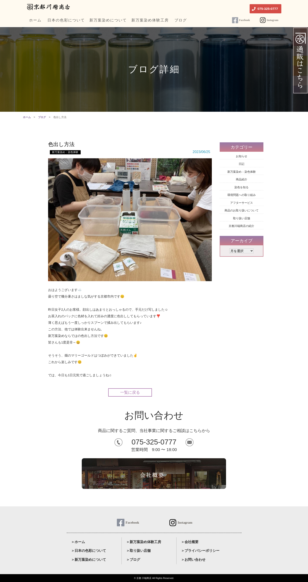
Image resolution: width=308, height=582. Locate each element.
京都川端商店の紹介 (241, 226)
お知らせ (241, 156)
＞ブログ (133, 559)
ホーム (27, 117)
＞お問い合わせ (193, 559)
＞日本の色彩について (88, 550)
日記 (241, 164)
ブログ (42, 117)
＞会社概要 (189, 542)
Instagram (272, 20)
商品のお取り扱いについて (241, 210)
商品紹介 (241, 179)
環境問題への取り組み (241, 195)
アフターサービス (241, 202)
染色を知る (241, 187)
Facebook (244, 20)
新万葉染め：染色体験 (65, 152)
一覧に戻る (130, 392)
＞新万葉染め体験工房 (143, 542)
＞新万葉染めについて (88, 559)
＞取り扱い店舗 (138, 550)
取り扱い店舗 (241, 218)
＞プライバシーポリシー (200, 550)
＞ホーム (78, 542)
